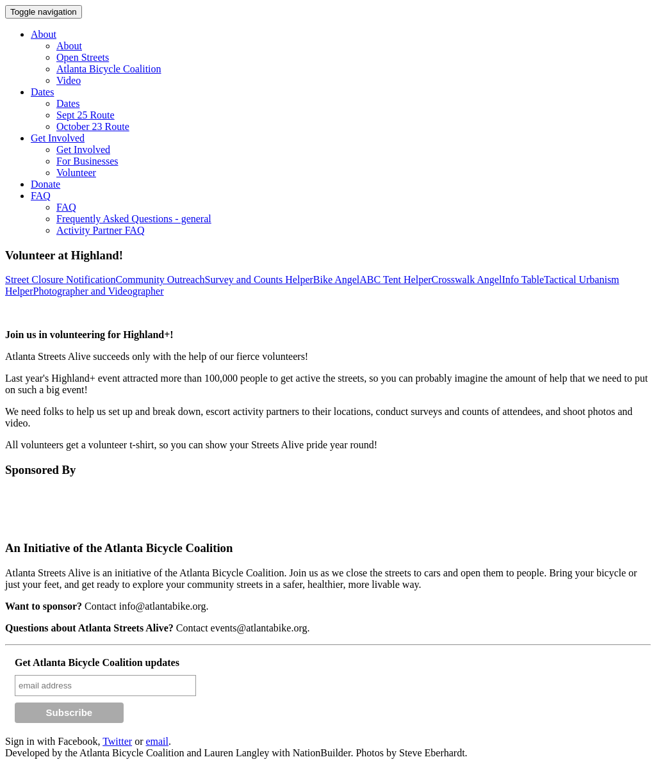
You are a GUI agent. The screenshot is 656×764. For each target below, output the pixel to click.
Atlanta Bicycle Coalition (108, 68)
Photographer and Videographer (98, 291)
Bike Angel (336, 279)
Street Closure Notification (60, 279)
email (156, 741)
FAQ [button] (41, 195)
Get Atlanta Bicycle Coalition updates (97, 662)
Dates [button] (42, 91)
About (69, 45)
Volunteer (76, 172)
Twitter (117, 741)
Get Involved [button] (58, 138)
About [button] (43, 34)
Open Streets (82, 57)
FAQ (66, 207)
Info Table (523, 279)
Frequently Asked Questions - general (133, 218)
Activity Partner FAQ (100, 230)
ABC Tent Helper (395, 279)
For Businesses (87, 161)
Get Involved (83, 149)
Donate (45, 184)
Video (68, 80)
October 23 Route (92, 126)
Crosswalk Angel (467, 279)
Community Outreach (159, 279)
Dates (67, 103)
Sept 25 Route (85, 115)
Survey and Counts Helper (259, 279)
